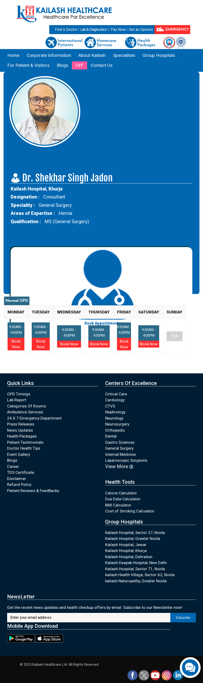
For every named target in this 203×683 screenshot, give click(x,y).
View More (119, 466)
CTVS (110, 406)
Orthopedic (115, 430)
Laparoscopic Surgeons (126, 460)
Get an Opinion (141, 29)
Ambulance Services (25, 412)
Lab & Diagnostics (93, 29)
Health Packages (22, 436)
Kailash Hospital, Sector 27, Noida (135, 532)
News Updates (20, 430)
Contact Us (102, 65)
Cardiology (115, 400)
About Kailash (92, 55)
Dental (111, 436)
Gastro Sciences (120, 442)
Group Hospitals (159, 55)
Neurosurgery (117, 424)
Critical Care (116, 394)
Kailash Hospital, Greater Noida (132, 538)
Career (13, 466)
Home (13, 55)
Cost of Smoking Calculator (129, 511)
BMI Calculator (118, 505)
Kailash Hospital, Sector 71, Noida (135, 568)
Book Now (69, 344)
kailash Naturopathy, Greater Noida (136, 581)
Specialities (124, 55)
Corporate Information (49, 55)
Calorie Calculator (121, 493)
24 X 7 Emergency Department (34, 418)
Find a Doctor (66, 29)
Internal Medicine (120, 454)
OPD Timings (18, 394)
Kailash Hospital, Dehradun (128, 556)
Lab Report (16, 400)
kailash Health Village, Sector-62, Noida (140, 574)
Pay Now (118, 29)
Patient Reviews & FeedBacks (33, 490)
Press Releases (20, 424)
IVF (80, 65)
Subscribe (183, 618)
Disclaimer (16, 478)
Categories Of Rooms (26, 406)
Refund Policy (19, 484)
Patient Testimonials (25, 442)
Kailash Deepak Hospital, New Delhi (136, 562)
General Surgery (119, 448)
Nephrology (115, 412)
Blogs (62, 65)
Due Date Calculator (122, 499)
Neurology (114, 418)
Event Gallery (18, 454)
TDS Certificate (20, 472)
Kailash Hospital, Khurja (126, 550)
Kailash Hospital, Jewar (125, 544)
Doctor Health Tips (23, 448)
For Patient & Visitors (28, 65)
